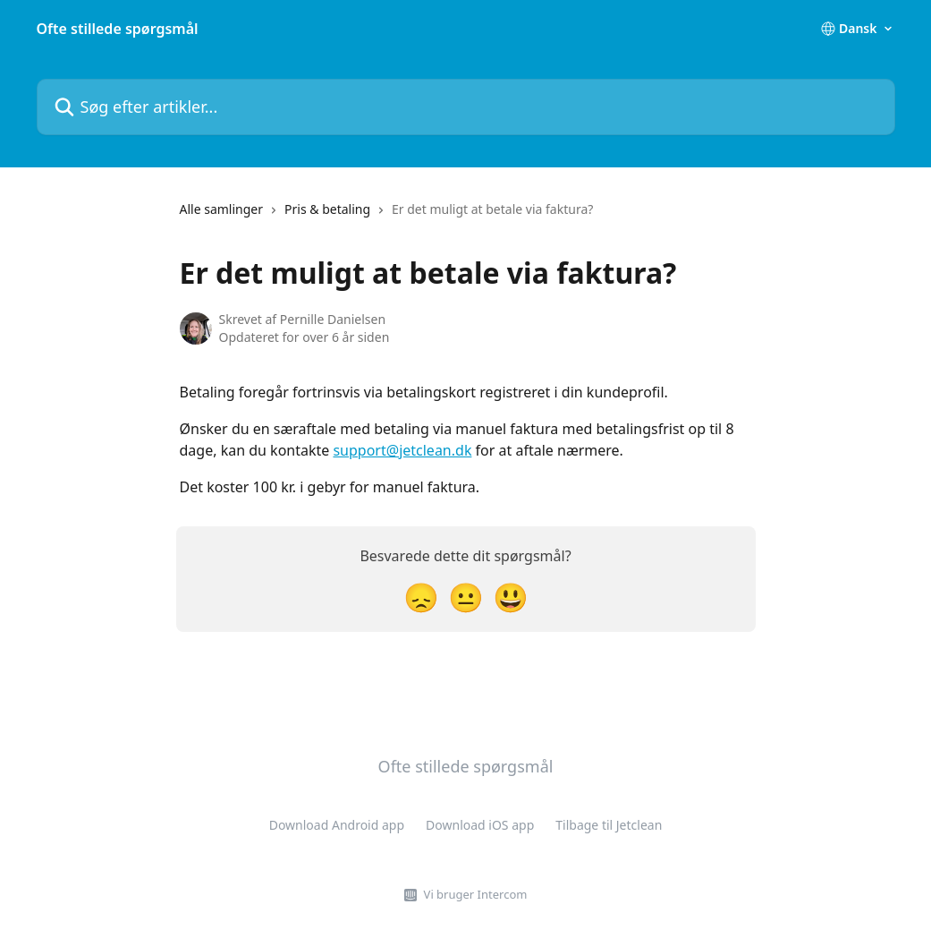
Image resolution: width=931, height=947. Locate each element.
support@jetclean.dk (402, 450)
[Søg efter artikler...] (466, 107)
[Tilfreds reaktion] (510, 596)
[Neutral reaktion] (466, 596)
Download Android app (336, 824)
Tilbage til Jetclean (608, 824)
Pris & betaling (327, 209)
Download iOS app (480, 824)
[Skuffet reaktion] (421, 596)
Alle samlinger (222, 209)
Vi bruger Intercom (476, 894)
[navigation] (387, 217)
